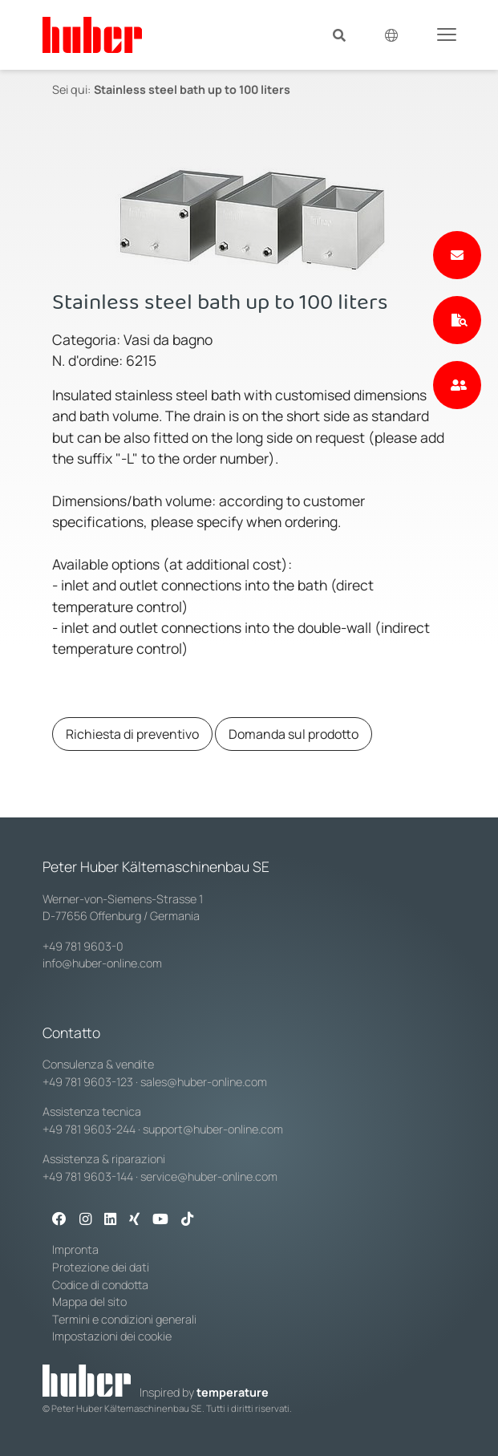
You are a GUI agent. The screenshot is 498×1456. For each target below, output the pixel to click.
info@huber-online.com (102, 963)
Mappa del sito (89, 1301)
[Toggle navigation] (446, 34)
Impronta (75, 1249)
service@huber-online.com (208, 1176)
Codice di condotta (100, 1284)
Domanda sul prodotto (293, 734)
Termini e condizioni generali (124, 1319)
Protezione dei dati (100, 1267)
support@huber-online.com (213, 1129)
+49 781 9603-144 (88, 1176)
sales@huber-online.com (203, 1081)
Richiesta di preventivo (132, 734)
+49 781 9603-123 (88, 1081)
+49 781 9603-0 (83, 946)
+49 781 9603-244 (89, 1129)
